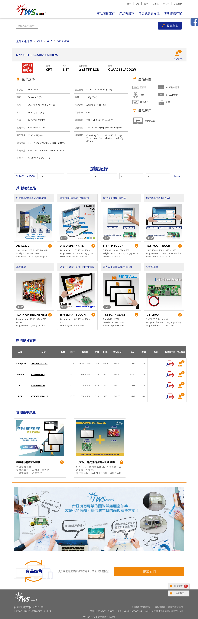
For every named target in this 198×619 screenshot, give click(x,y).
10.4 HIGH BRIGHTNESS (31, 314)
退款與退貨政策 (175, 606)
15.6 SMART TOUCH (73, 314)
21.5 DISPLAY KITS (72, 245)
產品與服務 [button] (126, 13)
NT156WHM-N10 (39, 396)
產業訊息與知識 (149, 13)
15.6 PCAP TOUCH (158, 245)
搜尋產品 (172, 25)
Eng (137, 3)
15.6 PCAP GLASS (114, 314)
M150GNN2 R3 (38, 385)
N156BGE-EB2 (38, 374)
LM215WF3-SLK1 (39, 363)
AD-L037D (22, 245)
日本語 (155, 3)
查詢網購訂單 (173, 13)
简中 (146, 3)
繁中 (129, 3)
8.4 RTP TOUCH (113, 245)
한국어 (166, 3)
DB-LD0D (152, 314)
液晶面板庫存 (106, 13)
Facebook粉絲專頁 (141, 606)
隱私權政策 (160, 606)
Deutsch (178, 3)
